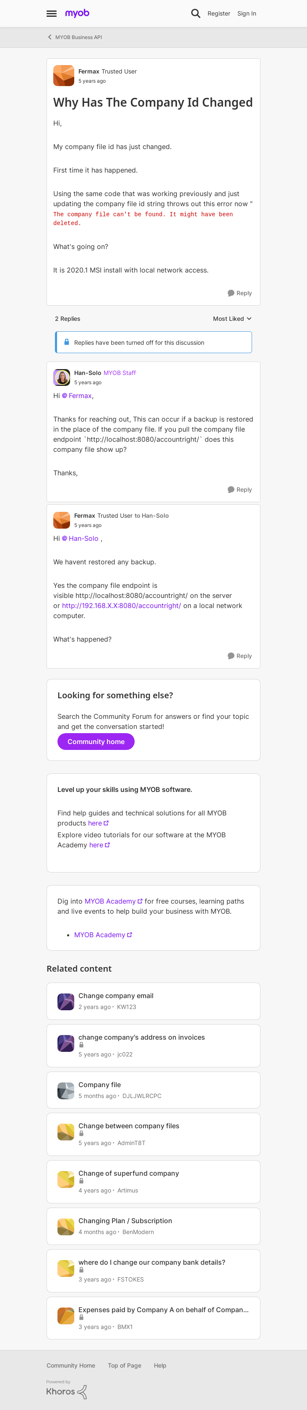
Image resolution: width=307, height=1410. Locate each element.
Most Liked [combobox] (232, 319)
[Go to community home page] (77, 13)
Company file (99, 1084)
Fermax (80, 395)
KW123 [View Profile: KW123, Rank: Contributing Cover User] (126, 1006)
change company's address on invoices (141, 1037)
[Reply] (240, 293)
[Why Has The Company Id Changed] (105, 382)
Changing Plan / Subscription (125, 1220)
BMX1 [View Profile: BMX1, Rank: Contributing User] (125, 1326)
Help (160, 1365)
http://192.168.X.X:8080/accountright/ (121, 605)
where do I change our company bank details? (151, 1262)
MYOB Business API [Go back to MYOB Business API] (74, 37)
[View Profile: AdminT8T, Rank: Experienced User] (65, 1132)
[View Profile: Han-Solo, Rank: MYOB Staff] (61, 377)
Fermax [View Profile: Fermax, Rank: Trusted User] (88, 71)
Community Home (71, 1365)
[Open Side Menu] (51, 13)
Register (219, 13)
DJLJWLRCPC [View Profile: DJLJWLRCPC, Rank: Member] (141, 1095)
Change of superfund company (128, 1173)
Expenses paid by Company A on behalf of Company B (162, 1309)
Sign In (246, 13)
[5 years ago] (94, 1054)
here (95, 823)
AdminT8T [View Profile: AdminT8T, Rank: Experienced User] (131, 1142)
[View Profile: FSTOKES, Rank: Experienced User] (65, 1268)
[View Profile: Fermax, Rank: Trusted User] (63, 75)
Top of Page (124, 1365)
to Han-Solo (152, 515)
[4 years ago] (94, 1190)
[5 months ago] (97, 1095)
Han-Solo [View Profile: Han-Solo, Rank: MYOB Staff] (87, 372)
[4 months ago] (97, 1231)
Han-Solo (84, 538)
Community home (96, 741)
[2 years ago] (94, 1006)
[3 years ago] (94, 1279)
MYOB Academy (110, 901)
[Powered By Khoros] (153, 1390)
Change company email (116, 995)
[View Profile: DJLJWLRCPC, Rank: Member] (65, 1090)
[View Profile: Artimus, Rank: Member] (65, 1179)
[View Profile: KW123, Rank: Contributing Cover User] (65, 1001)
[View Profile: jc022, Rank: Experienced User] (65, 1043)
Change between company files (129, 1126)
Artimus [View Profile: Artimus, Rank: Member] (127, 1190)
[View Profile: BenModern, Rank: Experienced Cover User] (65, 1227)
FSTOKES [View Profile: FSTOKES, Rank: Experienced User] (130, 1279)
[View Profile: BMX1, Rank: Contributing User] (65, 1316)
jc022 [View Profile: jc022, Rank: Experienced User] (125, 1054)
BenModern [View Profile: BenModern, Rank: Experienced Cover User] (138, 1231)
